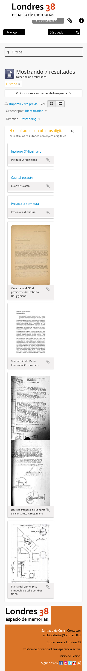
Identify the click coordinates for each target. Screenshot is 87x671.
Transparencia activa (66, 649)
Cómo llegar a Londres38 (64, 642)
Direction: (12, 119)
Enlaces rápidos (81, 21)
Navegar (13, 32)
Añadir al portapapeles (48, 160)
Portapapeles (69, 21)
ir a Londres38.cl (46, 20)
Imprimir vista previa (21, 104)
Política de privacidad (37, 649)
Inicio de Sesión (70, 656)
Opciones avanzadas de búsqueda (43, 93)
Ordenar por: (15, 111)
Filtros (15, 52)
